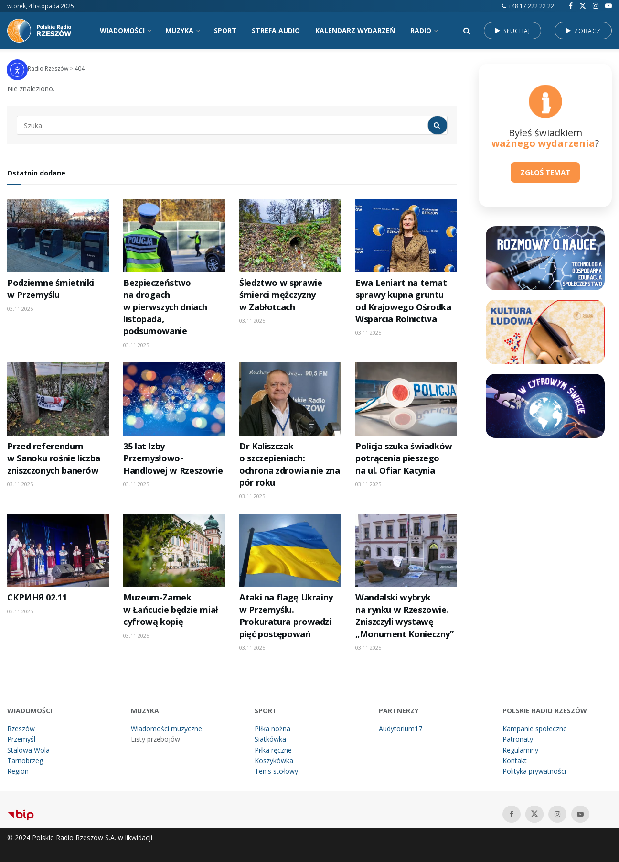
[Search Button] (466, 30)
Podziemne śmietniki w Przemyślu (50, 288)
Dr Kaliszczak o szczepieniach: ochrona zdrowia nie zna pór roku (289, 464)
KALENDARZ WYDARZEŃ (355, 30)
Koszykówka (274, 760)
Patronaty (517, 738)
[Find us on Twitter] (582, 6)
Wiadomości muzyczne (166, 728)
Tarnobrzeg (25, 760)
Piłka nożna (272, 728)
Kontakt (514, 760)
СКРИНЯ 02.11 (37, 597)
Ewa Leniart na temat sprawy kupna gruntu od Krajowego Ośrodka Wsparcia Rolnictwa (403, 301)
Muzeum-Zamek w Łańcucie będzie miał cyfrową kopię (170, 609)
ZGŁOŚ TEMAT (545, 172)
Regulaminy (520, 749)
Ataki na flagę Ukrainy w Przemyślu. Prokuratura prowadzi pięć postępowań (286, 615)
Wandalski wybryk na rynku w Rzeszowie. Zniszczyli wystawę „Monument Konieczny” (404, 615)
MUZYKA (179, 30)
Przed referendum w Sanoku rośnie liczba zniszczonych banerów (53, 458)
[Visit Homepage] (43, 31)
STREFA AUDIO (276, 30)
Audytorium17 (400, 728)
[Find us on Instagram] (595, 6)
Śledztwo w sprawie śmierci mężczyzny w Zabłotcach (280, 295)
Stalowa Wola (28, 749)
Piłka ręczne (273, 749)
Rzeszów (21, 728)
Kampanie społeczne (534, 728)
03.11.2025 (20, 308)
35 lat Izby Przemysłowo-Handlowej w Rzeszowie (173, 458)
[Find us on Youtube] (608, 6)
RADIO (420, 30)
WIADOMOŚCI (122, 30)
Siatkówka (270, 738)
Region (18, 770)
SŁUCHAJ (512, 31)
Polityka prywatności (534, 770)
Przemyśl (21, 738)
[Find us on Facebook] (571, 6)
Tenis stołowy (276, 770)
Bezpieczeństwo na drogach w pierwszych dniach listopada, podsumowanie (165, 307)
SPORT (225, 30)
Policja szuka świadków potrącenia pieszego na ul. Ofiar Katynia (403, 458)
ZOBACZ (583, 31)
